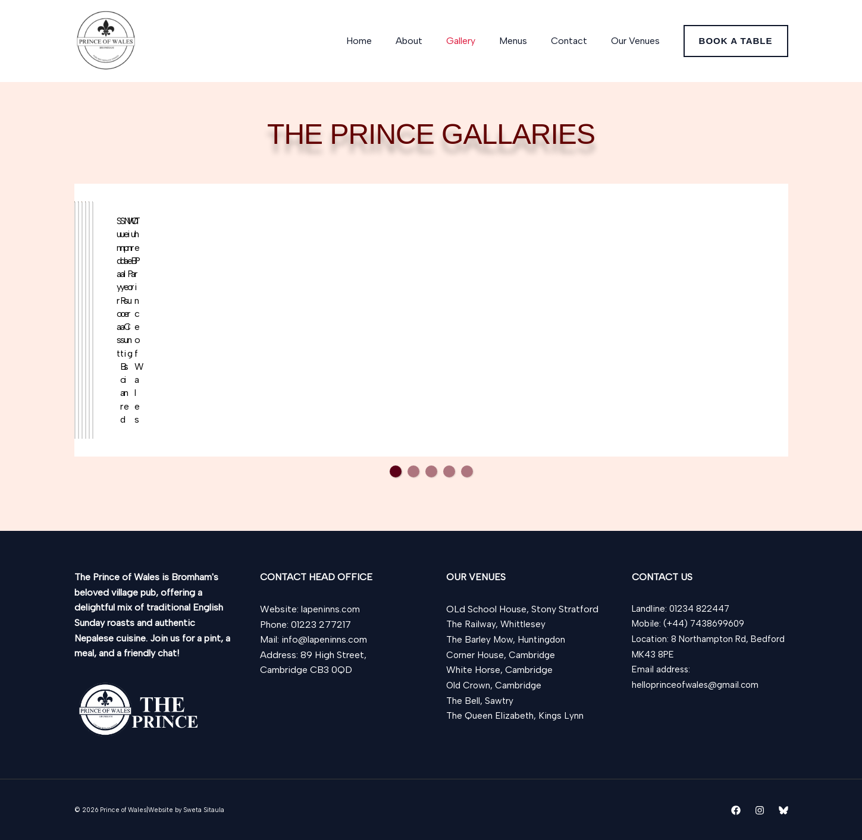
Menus (525, 40)
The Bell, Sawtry (480, 700)
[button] (736, 41)
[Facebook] (736, 810)
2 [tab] (413, 510)
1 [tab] (396, 510)
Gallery (477, 40)
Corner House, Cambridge (501, 654)
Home (385, 40)
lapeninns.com (331, 609)
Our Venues (637, 40)
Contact (576, 40)
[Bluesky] (783, 810)
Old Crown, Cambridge (495, 685)
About (430, 40)
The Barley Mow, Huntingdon (507, 639)
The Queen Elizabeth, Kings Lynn (515, 715)
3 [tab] (431, 510)
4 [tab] (449, 510)
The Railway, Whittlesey (496, 624)
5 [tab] (467, 510)
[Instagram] (759, 810)
